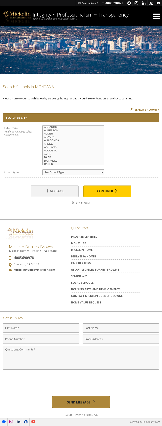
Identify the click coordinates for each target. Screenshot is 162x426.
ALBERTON (73, 130)
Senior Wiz (79, 276)
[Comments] (81, 358)
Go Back (55, 191)
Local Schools (82, 283)
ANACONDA (73, 140)
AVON (73, 154)
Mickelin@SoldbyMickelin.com (34, 270)
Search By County (145, 109)
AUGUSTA (73, 150)
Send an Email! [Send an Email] (88, 3)
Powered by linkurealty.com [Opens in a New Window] (144, 422)
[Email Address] (121, 339)
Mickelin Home (82, 250)
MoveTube (78, 243)
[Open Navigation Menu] (156, 16)
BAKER (73, 164)
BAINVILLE (73, 161)
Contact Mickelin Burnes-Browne (97, 296)
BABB (73, 157)
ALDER (73, 133)
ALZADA (73, 137)
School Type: (11, 172)
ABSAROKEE (73, 127)
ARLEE (73, 144)
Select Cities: (19, 132)
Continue (106, 191)
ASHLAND (73, 147)
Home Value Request (86, 302)
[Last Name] (121, 328)
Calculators (81, 263)
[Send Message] (81, 402)
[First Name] (41, 328)
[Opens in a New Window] (129, 3)
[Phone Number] (41, 339)
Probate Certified (84, 237)
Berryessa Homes (83, 256)
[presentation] (81, 381)
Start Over (81, 202)
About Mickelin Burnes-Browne (95, 269)
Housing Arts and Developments (96, 289)
